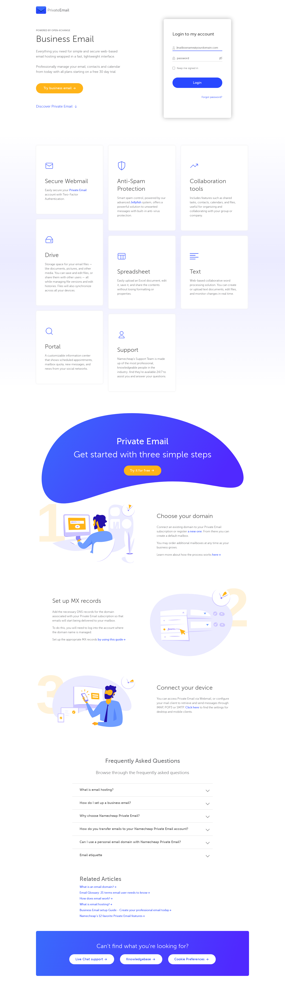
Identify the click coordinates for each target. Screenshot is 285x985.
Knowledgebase (138, 959)
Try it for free (140, 470)
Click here (192, 707)
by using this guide (110, 639)
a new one (195, 531)
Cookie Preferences (189, 959)
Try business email (58, 88)
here (215, 554)
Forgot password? (212, 97)
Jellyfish (136, 202)
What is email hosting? (95, 904)
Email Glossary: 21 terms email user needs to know (113, 892)
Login (197, 82)
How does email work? (95, 898)
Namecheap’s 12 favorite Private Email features (111, 916)
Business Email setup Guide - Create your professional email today (124, 910)
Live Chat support (89, 959)
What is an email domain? (97, 887)
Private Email (78, 190)
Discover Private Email (56, 106)
